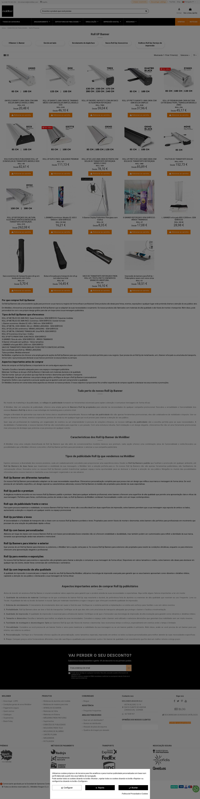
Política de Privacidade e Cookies (135, 794)
